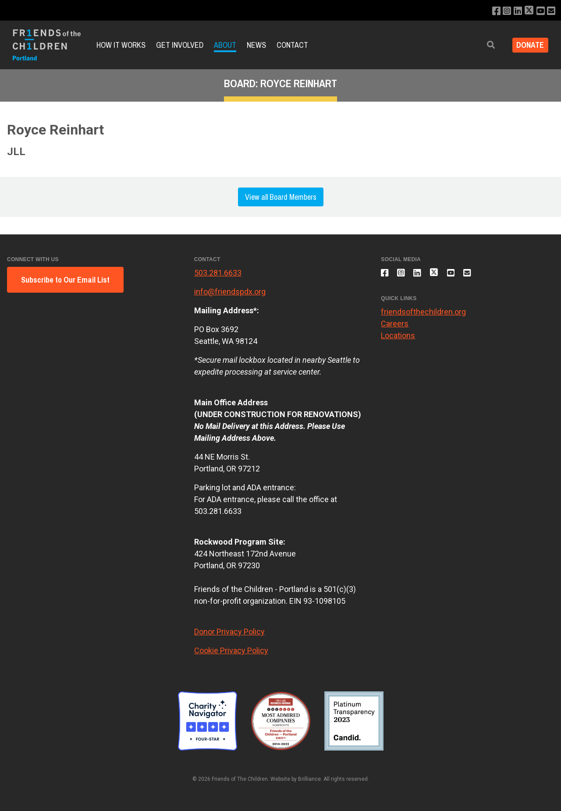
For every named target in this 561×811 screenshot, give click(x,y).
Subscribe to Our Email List (65, 279)
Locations (398, 339)
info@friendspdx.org (230, 291)
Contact (292, 44)
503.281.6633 (217, 272)
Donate (527, 44)
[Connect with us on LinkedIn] (514, 11)
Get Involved (179, 44)
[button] (485, 45)
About (225, 44)
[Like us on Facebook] (490, 11)
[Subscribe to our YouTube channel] (539, 11)
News (256, 44)
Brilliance (309, 779)
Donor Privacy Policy (229, 631)
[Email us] (551, 11)
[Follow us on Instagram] (502, 11)
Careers (394, 328)
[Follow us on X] (526, 11)
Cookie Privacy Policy (231, 650)
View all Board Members (280, 196)
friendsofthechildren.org (423, 316)
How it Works (121, 44)
